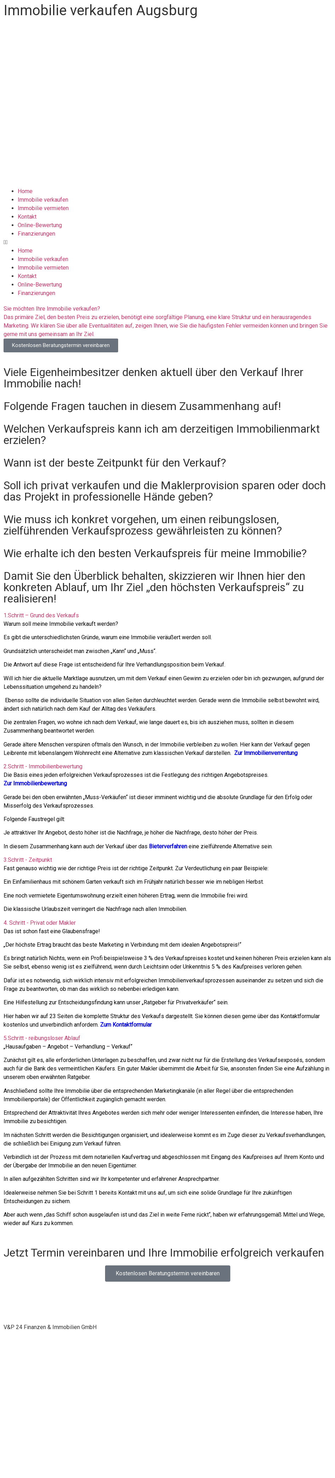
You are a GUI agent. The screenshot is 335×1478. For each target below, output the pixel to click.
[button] (167, 242)
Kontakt (27, 216)
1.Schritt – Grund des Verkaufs (41, 615)
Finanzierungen (36, 233)
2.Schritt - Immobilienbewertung (43, 766)
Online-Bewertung (40, 225)
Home (25, 191)
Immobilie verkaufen (43, 199)
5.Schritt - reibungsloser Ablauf (42, 1038)
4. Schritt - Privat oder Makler (40, 922)
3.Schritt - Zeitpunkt (28, 859)
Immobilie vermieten (43, 208)
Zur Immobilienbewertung (35, 783)
